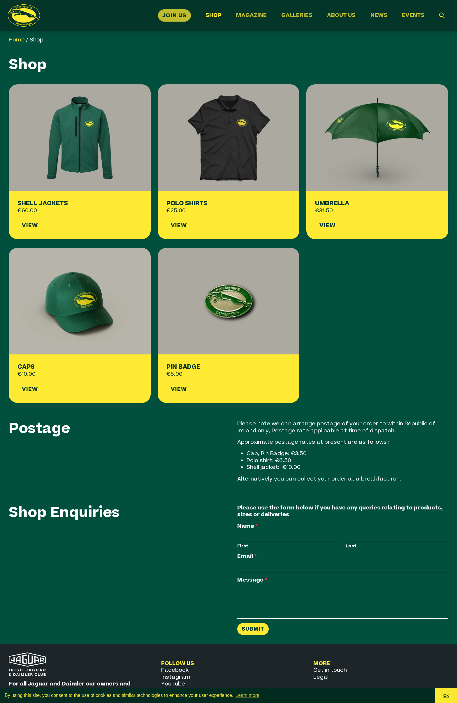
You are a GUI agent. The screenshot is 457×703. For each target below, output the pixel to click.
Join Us (174, 15)
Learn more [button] (247, 695)
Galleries (296, 15)
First (242, 546)
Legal (320, 677)
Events (413, 15)
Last (351, 546)
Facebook (175, 670)
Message (252, 580)
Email (247, 556)
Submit (253, 629)
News (378, 15)
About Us (341, 15)
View (30, 225)
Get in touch (330, 670)
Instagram (175, 677)
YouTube (173, 684)
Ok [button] (446, 695)
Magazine (251, 15)
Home (17, 39)
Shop (213, 15)
